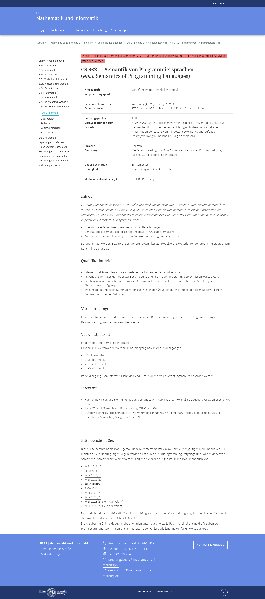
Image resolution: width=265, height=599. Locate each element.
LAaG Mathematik (48, 137)
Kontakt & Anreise (210, 545)
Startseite (41, 42)
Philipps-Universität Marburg (53, 592)
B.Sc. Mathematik (48, 74)
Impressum (144, 593)
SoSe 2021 (91, 488)
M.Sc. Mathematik (48, 97)
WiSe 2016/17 (93, 466)
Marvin (132, 518)
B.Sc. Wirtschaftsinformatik (53, 79)
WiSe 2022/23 (93, 497)
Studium (82, 30)
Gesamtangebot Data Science (54, 151)
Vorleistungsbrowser (49, 165)
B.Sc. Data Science (48, 65)
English (219, 3)
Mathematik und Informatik (64, 42)
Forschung (100, 30)
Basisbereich (47, 118)
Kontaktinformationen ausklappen (224, 592)
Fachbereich (61, 30)
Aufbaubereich (48, 123)
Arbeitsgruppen (121, 30)
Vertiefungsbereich (156, 42)
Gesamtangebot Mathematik (53, 160)
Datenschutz (164, 593)
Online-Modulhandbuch (108, 42)
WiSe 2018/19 (93, 475)
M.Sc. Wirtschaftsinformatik (53, 102)
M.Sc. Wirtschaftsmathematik (54, 106)
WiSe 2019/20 (93, 480)
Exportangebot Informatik (52, 142)
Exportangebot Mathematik (53, 146)
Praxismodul (47, 132)
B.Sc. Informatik (47, 70)
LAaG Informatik (133, 42)
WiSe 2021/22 (93, 493)
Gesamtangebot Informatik (53, 156)
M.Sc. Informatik (47, 92)
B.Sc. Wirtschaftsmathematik (54, 83)
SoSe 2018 (91, 471)
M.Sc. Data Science (48, 88)
